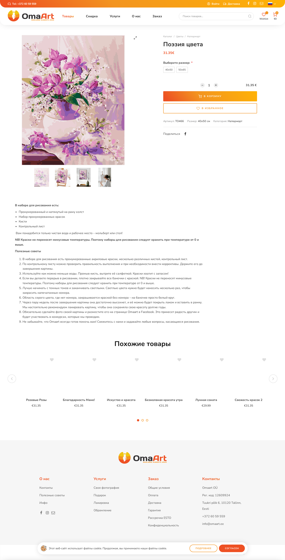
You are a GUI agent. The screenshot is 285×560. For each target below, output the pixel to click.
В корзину (210, 96)
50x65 (182, 69)
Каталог (167, 36)
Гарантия (154, 510)
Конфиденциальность (163, 525)
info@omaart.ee (213, 524)
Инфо (43, 503)
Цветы (179, 36)
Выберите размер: (178, 63)
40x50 (169, 69)
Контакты (46, 488)
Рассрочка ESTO (159, 518)
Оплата (153, 495)
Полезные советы (52, 495)
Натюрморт (193, 36)
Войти (213, 4)
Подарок (100, 495)
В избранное (210, 108)
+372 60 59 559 (26, 4)
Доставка (231, 4)
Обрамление (102, 510)
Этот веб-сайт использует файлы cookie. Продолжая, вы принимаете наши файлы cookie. (108, 548)
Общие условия (159, 488)
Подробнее (203, 548)
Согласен (232, 548)
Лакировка (101, 503)
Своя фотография (106, 488)
